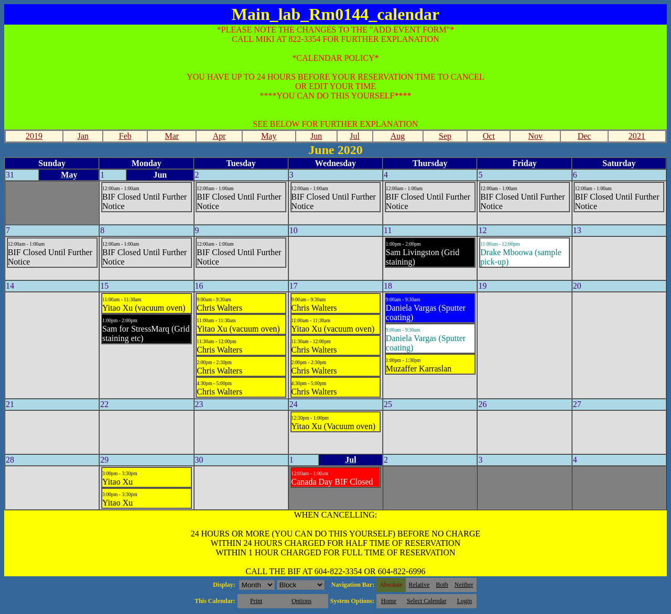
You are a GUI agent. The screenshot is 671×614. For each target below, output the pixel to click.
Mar (172, 135)
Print (256, 601)
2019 (34, 135)
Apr (219, 135)
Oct (489, 135)
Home (388, 601)
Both (442, 584)
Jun (316, 135)
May (268, 135)
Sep (445, 135)
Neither (463, 584)
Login (464, 601)
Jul (355, 135)
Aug (398, 135)
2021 (637, 135)
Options (301, 601)
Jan (83, 135)
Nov (535, 135)
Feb (125, 135)
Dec (584, 135)
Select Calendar (427, 601)
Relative (419, 584)
